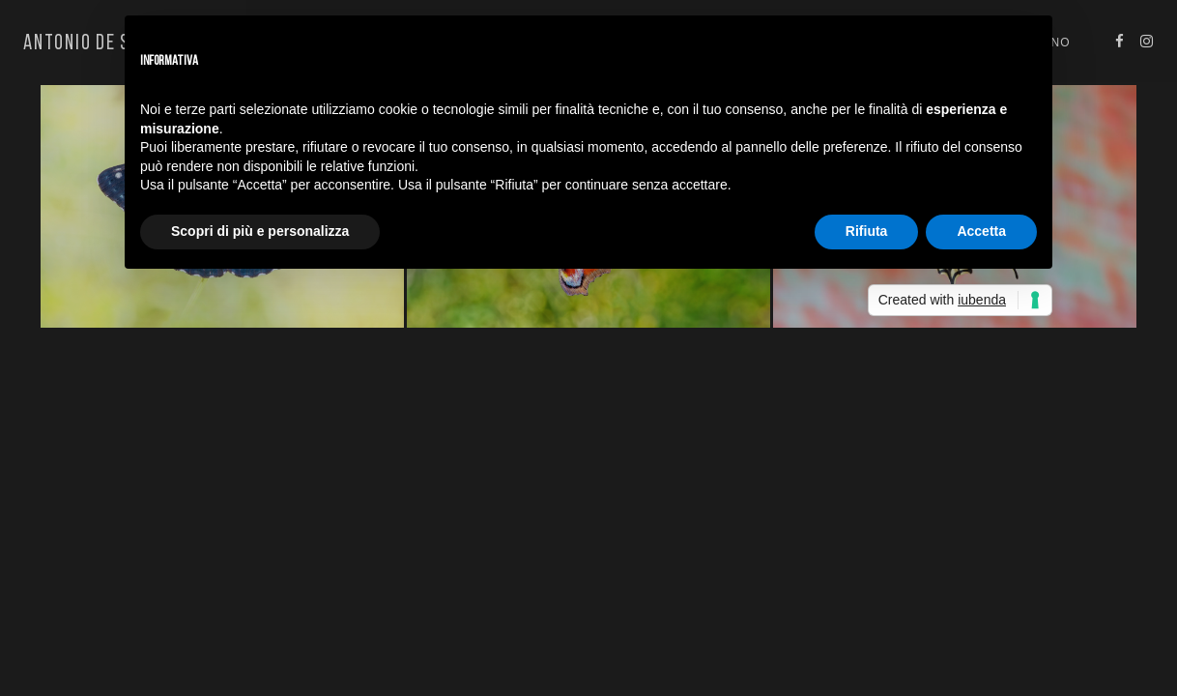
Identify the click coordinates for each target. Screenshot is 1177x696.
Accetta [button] (981, 231)
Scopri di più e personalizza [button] (260, 231)
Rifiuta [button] (867, 231)
